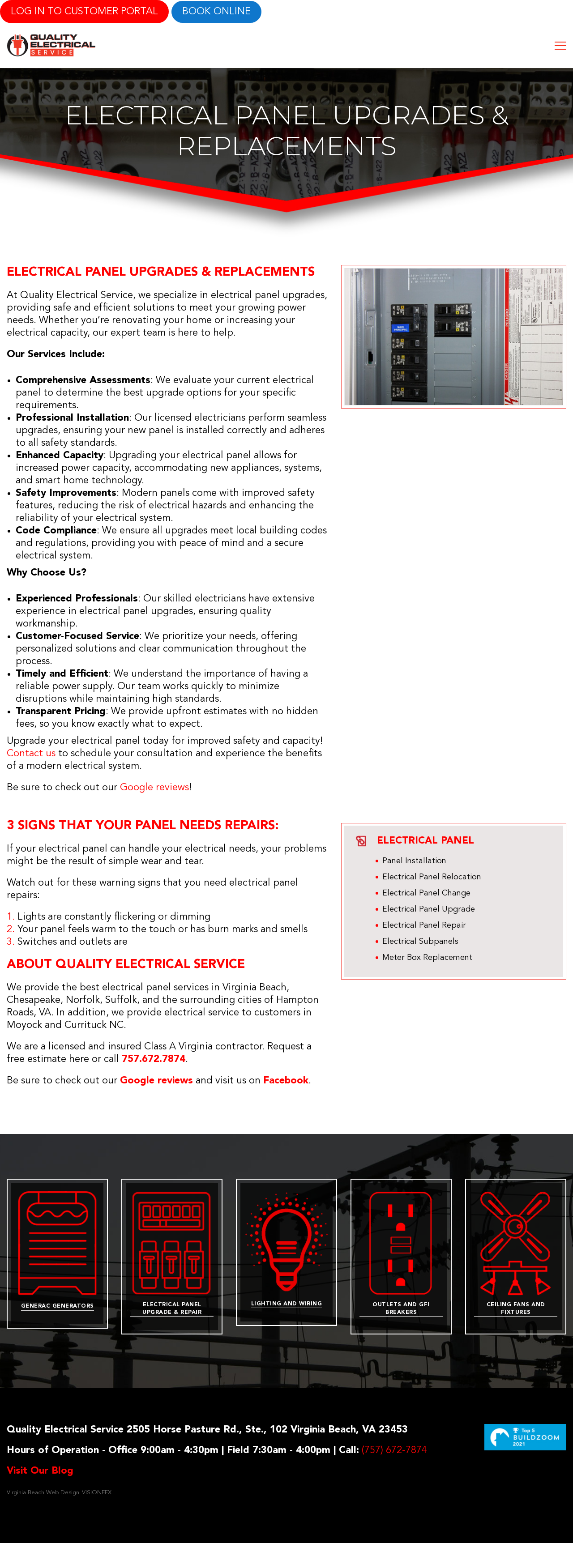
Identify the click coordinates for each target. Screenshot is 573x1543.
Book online (216, 12)
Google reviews (154, 788)
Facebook (285, 1081)
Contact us (31, 754)
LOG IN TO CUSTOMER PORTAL (84, 12)
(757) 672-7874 (394, 1450)
